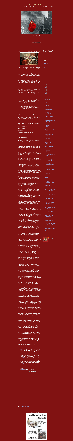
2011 (45, 96)
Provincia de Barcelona (24, 363)
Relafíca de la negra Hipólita (49, 146)
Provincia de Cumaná (23, 357)
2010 (45, 98)
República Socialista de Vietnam (50, 228)
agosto (46, 105)
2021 (45, 84)
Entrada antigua (38, 404)
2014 (45, 92)
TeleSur (44, 67)
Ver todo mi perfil (51, 241)
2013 (45, 93)
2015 (45, 90)
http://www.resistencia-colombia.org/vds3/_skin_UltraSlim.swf (49, 54)
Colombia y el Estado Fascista (50, 108)
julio (45, 106)
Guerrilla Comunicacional (47, 63)
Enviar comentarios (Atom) (26, 406)
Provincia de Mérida (23, 367)
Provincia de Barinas (23, 360)
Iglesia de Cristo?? (48, 177)
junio (46, 230)
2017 (45, 87)
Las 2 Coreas (47, 112)
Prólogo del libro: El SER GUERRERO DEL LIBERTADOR (49, 149)
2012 (45, 95)
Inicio (30, 404)
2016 (45, 89)
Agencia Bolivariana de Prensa (48, 64)
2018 (45, 86)
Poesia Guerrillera (46, 62)
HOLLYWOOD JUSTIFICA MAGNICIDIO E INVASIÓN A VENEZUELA (50, 160)
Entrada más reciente (21, 404)
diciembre (46, 99)
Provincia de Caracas (23, 348)
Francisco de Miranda (31, 363)
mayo (46, 231)
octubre (46, 102)
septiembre (47, 103)
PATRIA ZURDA (36, 5)
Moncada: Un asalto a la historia (50, 113)
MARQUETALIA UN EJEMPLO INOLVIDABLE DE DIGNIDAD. (50, 124)
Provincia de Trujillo (23, 369)
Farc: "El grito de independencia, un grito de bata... (49, 169)
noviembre (46, 100)
